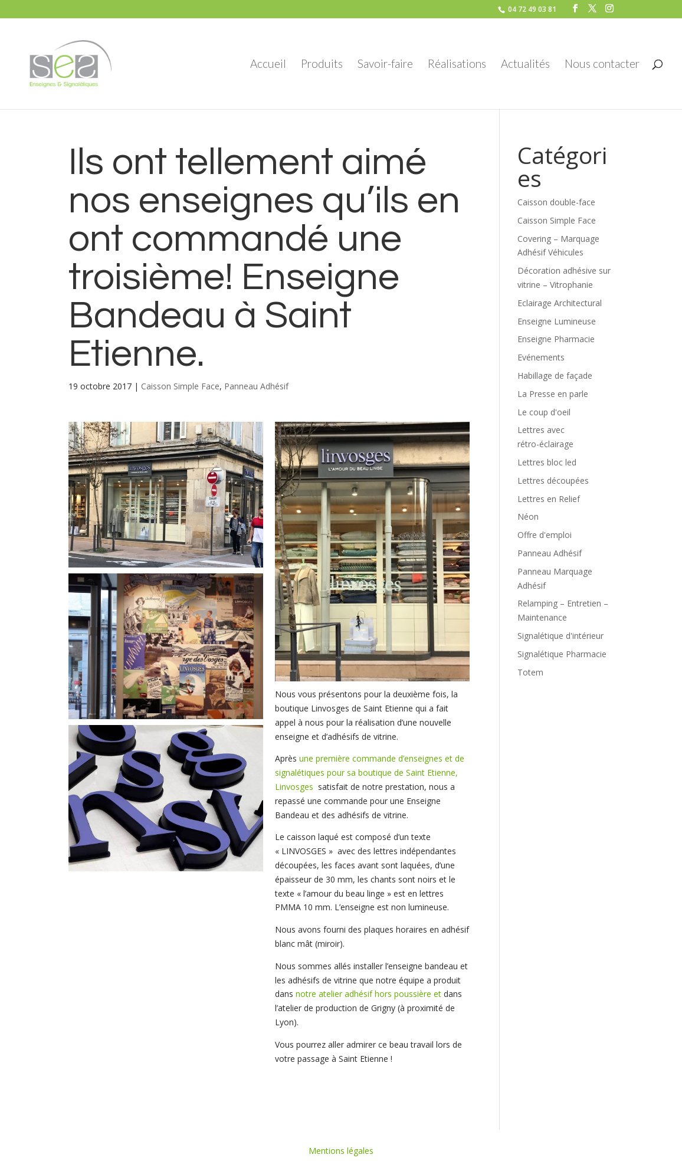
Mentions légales (341, 1150)
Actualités (525, 65)
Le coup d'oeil (543, 412)
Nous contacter (602, 65)
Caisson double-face (556, 202)
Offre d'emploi (544, 534)
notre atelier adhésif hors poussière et (368, 993)
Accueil (268, 65)
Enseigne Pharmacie (556, 339)
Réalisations (457, 65)
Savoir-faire (385, 65)
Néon (528, 516)
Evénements (541, 357)
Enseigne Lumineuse (556, 321)
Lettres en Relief (548, 498)
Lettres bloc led (546, 462)
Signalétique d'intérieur (560, 635)
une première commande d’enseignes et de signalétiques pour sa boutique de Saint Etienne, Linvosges (369, 772)
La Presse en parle (552, 393)
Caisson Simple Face (180, 386)
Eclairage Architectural (559, 303)
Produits (322, 65)
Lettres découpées (553, 480)
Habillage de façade (554, 375)
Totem (530, 672)
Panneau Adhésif (256, 386)
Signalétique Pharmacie (561, 654)
